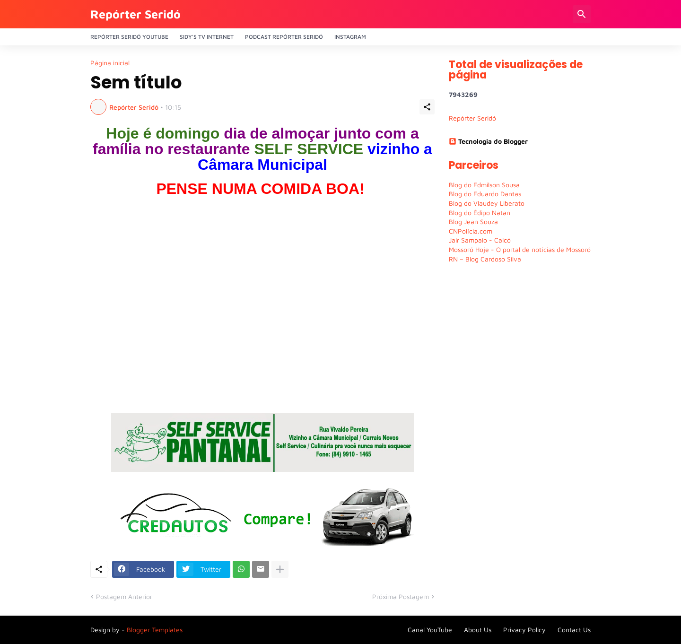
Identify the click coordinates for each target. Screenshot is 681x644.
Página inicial (110, 63)
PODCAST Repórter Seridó (284, 36)
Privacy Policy (524, 630)
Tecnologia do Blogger (488, 141)
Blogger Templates (155, 630)
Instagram (350, 36)
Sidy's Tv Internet (207, 36)
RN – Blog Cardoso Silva (485, 259)
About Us (477, 630)
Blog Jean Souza (473, 222)
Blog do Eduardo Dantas (485, 194)
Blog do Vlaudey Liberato (486, 203)
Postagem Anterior (124, 596)
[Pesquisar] (582, 14)
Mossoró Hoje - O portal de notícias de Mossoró (520, 249)
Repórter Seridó (135, 14)
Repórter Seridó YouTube (129, 36)
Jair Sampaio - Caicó (480, 240)
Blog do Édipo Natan (479, 213)
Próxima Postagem (400, 596)
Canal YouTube (430, 630)
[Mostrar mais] (279, 569)
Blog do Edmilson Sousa (484, 185)
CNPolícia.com (470, 231)
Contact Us (574, 630)
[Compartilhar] (427, 106)
